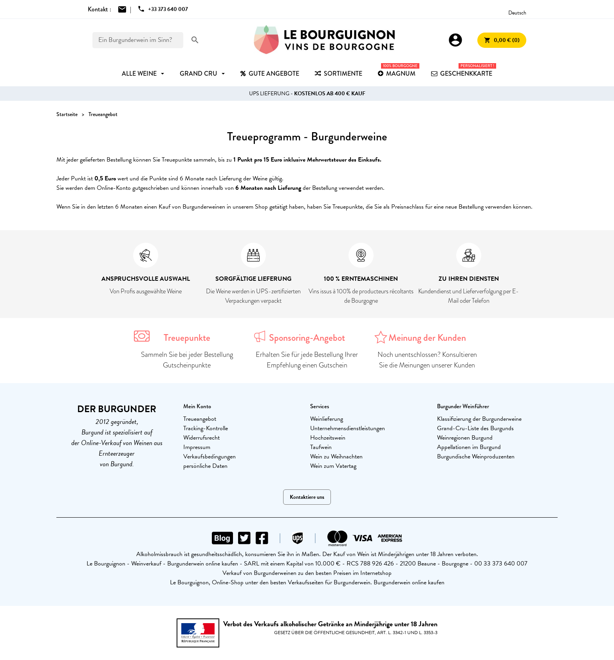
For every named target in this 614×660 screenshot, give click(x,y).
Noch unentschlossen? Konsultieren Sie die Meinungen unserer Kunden (427, 359)
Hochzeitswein (327, 437)
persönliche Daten (205, 466)
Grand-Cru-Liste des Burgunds (475, 428)
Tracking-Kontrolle (205, 428)
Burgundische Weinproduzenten (476, 456)
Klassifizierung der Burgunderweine (479, 419)
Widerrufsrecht (201, 437)
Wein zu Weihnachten (336, 456)
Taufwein (321, 447)
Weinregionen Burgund (465, 437)
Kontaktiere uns (307, 497)
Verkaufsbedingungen (209, 456)
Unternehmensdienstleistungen (347, 428)
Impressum (196, 447)
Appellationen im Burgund (469, 447)
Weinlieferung (326, 419)
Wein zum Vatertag (333, 466)
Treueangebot (199, 419)
